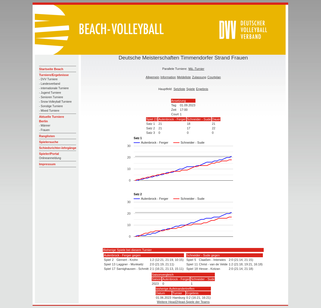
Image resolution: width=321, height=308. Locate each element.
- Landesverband (49, 83)
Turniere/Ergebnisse (54, 75)
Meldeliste (184, 77)
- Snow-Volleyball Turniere (55, 101)
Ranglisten (47, 136)
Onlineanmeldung (50, 158)
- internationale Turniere (54, 88)
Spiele (190, 89)
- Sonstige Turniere (51, 106)
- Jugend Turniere (50, 92)
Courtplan (214, 77)
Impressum (47, 164)
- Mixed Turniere (49, 110)
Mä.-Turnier (196, 68)
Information (168, 77)
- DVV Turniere (48, 79)
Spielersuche (48, 142)
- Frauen (44, 130)
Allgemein (152, 77)
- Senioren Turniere (51, 97)
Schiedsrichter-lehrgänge (57, 148)
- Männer (44, 125)
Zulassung (199, 77)
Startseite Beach (51, 69)
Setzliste (179, 89)
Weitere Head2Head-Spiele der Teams (183, 302)
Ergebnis (202, 89)
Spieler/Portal (49, 153)
